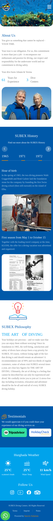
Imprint (27, 511)
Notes (38, 511)
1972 (39, 156)
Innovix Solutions (31, 516)
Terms (14, 511)
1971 (22, 156)
